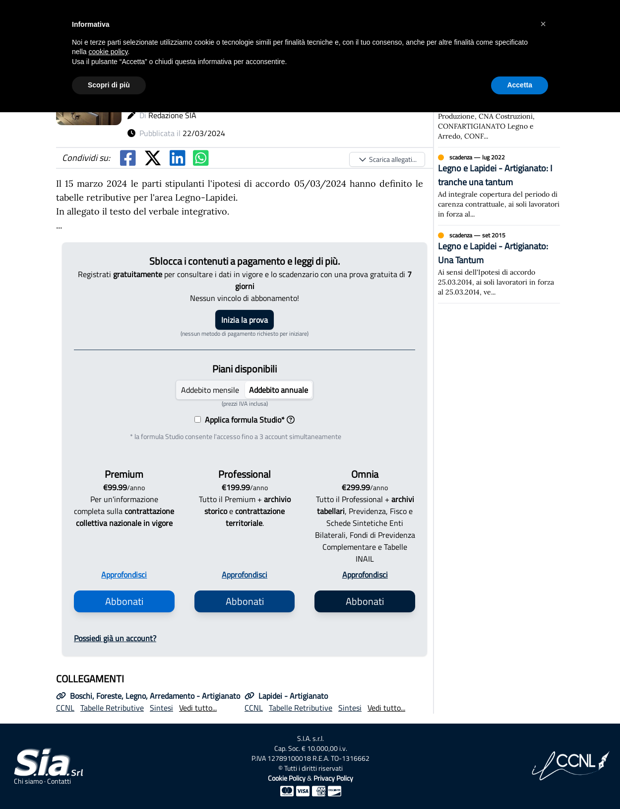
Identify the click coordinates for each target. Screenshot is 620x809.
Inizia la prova (244, 320)
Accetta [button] (519, 85)
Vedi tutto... (198, 708)
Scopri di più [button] (109, 85)
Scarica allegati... (387, 159)
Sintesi (161, 708)
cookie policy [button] (107, 52)
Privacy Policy (333, 778)
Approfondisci (124, 575)
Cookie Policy (287, 778)
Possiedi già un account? (115, 638)
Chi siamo (28, 781)
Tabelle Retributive (112, 708)
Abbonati (124, 601)
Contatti (59, 781)
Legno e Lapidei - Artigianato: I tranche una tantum (495, 175)
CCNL (65, 708)
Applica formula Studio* (248, 420)
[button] (543, 24)
